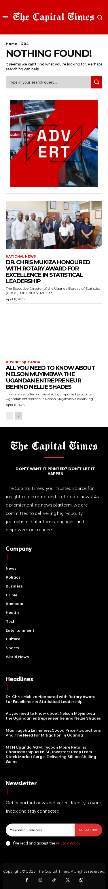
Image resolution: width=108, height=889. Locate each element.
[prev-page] (9, 416)
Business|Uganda (23, 362)
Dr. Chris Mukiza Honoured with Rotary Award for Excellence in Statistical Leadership (48, 272)
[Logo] (53, 17)
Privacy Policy (68, 843)
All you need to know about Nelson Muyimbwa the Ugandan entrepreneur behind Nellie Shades (50, 377)
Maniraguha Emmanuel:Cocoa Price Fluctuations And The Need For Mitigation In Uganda (53, 733)
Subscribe (88, 830)
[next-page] (18, 416)
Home (11, 44)
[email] (40, 830)
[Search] (96, 82)
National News (21, 256)
